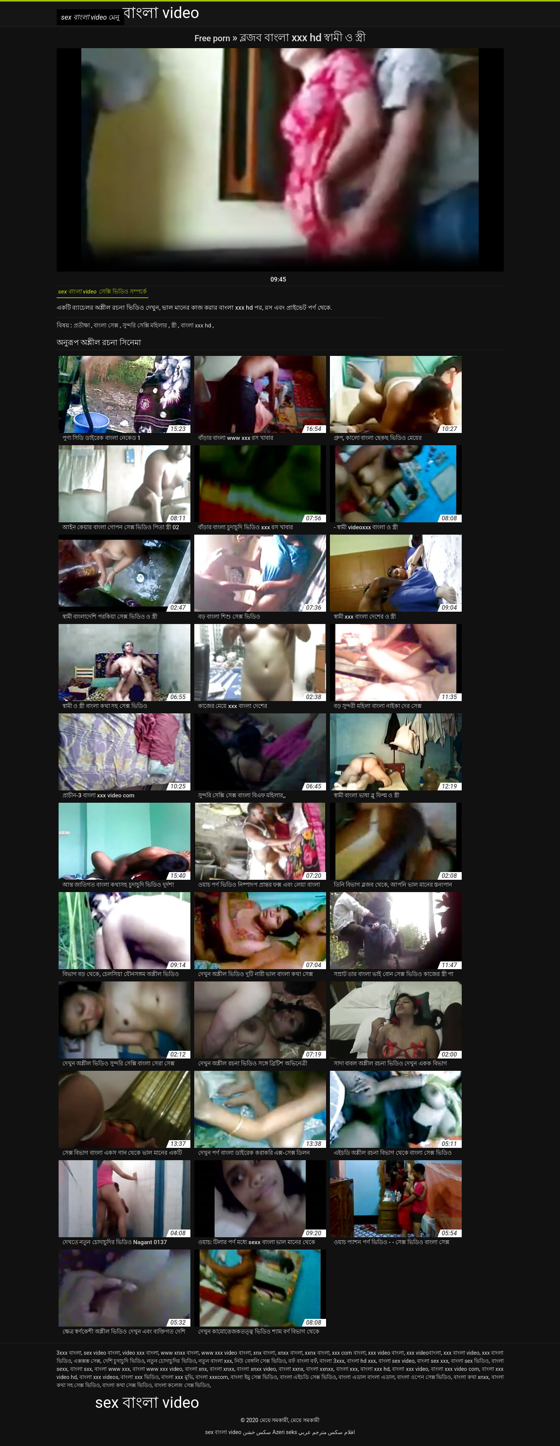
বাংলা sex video (396, 1365)
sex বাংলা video (223, 1436)
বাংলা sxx (81, 1373)
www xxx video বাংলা (226, 1357)
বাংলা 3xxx (332, 1365)
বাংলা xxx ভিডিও (139, 1381)
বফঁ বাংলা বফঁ (302, 1365)
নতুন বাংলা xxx (215, 1365)
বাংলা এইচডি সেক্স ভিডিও (308, 1381)
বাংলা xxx (347, 1373)
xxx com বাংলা (348, 1357)
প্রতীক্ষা (83, 329)
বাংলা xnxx (222, 1373)
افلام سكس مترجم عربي (326, 1436)
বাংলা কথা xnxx (471, 1381)
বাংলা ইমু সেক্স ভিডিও (253, 1381)
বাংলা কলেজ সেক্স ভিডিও (182, 1389)
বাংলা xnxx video (256, 1373)
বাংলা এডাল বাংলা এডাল (366, 1381)
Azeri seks (284, 1436)
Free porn (213, 37)
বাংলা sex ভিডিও (470, 1365)
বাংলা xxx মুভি (177, 1381)
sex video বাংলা (102, 1357)
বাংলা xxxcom (211, 1381)
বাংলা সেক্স (110, 329)
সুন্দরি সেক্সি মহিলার (153, 329)
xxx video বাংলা (386, 1357)
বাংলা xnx (196, 1373)
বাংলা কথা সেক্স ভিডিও (126, 1389)
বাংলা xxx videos (98, 1381)
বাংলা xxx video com (455, 1373)
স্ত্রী (185, 329)
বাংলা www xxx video (157, 1373)
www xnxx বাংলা (180, 1357)
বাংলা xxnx (291, 1373)
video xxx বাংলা (140, 1357)
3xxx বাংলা (69, 1357)
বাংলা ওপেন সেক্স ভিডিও (424, 1381)
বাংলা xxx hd (209, 329)
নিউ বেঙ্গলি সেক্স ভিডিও (260, 1365)
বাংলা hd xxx (361, 1365)
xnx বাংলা (264, 1357)
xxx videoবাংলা (423, 1357)
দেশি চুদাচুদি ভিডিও (124, 1365)
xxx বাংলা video (461, 1357)
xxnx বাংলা (317, 1357)
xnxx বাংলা (289, 1357)
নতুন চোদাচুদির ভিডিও (171, 1365)
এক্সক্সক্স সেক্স (87, 1365)
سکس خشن (257, 1436)
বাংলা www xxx (112, 1373)
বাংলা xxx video (410, 1373)
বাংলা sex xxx (432, 1365)
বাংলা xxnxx (319, 1373)
